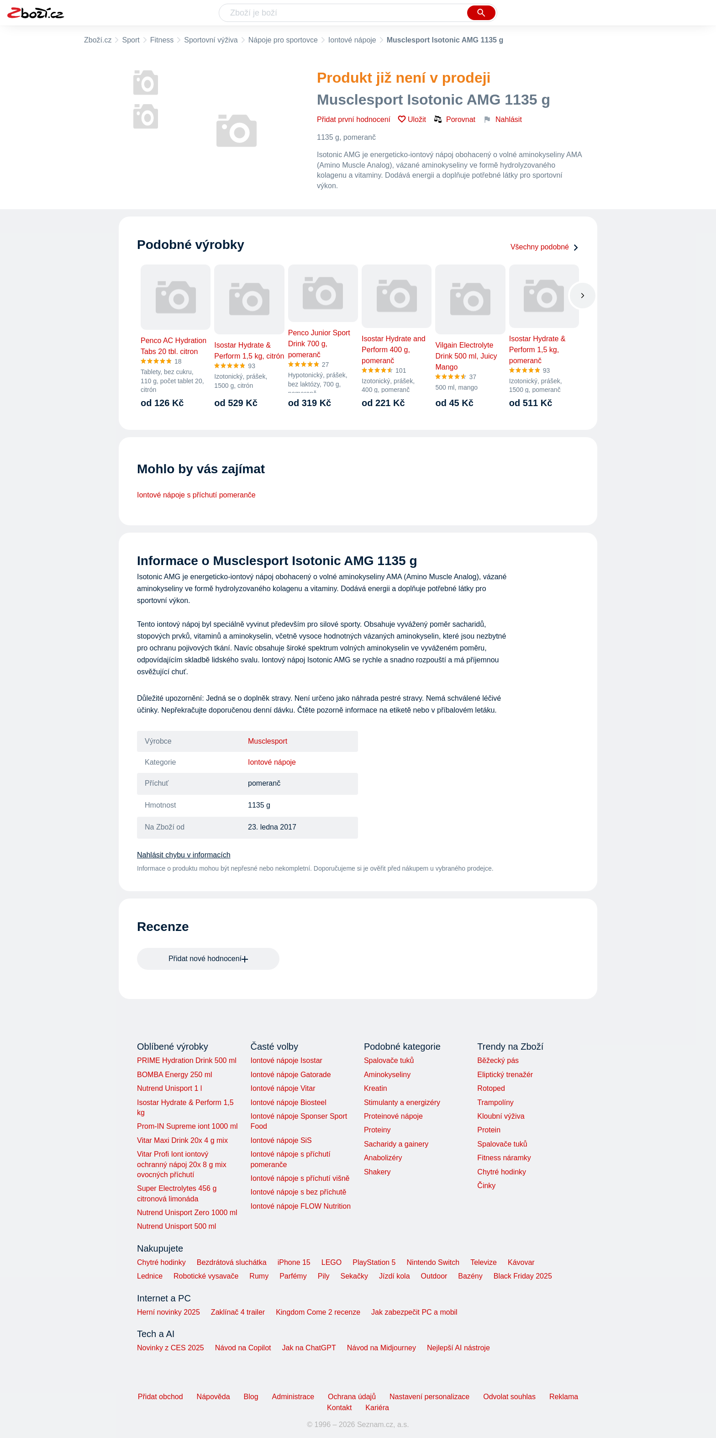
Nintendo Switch (433, 1262)
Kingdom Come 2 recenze (318, 1312)
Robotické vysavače (206, 1276)
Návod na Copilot (243, 1348)
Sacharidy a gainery (396, 1144)
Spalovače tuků (389, 1060)
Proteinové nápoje (393, 1116)
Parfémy (293, 1276)
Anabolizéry (383, 1158)
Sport (130, 40)
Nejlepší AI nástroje (458, 1348)
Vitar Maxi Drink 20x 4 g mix (182, 1140)
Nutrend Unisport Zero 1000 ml (187, 1212)
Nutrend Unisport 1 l (169, 1088)
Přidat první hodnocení (353, 119)
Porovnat (454, 119)
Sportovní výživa (210, 40)
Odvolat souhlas (509, 1397)
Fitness (162, 40)
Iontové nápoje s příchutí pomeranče (196, 495)
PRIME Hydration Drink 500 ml (187, 1060)
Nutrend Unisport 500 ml (176, 1226)
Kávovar (521, 1262)
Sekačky (354, 1276)
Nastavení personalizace (429, 1397)
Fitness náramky (504, 1158)
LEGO (331, 1262)
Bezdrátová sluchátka (232, 1262)
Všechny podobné (545, 247)
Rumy (258, 1276)
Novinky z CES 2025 (170, 1348)
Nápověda (213, 1397)
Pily (324, 1276)
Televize (483, 1262)
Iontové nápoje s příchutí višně (299, 1178)
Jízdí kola (394, 1276)
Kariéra (377, 1408)
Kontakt (339, 1408)
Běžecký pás (498, 1060)
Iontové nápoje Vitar (282, 1088)
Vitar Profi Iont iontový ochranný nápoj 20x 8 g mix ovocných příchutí (181, 1164)
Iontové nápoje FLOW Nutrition (300, 1206)
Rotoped (491, 1088)
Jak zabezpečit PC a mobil (414, 1312)
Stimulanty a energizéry (402, 1102)
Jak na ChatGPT (309, 1348)
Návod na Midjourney (381, 1348)
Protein (488, 1130)
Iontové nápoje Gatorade (290, 1074)
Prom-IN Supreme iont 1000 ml (187, 1126)
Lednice (150, 1276)
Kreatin (375, 1088)
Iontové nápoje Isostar (286, 1060)
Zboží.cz (97, 40)
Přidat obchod (160, 1397)
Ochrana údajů (352, 1397)
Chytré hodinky (501, 1172)
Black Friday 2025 (523, 1276)
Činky (486, 1186)
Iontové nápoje (352, 40)
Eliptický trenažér (505, 1074)
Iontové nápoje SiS (280, 1140)
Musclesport (267, 741)
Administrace (293, 1397)
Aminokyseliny (387, 1074)
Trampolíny (495, 1102)
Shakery (377, 1172)
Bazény (470, 1276)
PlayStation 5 (374, 1262)
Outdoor (434, 1276)
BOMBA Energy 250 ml (174, 1074)
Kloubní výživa (500, 1116)
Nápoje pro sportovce (283, 40)
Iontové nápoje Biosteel (288, 1102)
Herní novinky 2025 (168, 1312)
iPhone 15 (294, 1262)
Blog (251, 1397)
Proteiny (377, 1130)
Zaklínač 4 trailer (238, 1312)
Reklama (563, 1397)
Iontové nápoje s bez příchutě (298, 1192)
